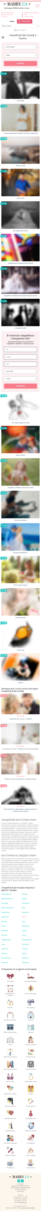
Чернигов (4, 962)
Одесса (24, 930)
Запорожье (26, 903)
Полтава (4, 935)
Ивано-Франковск (7, 908)
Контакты (20, 1191)
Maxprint (20, 682)
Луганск (4, 921)
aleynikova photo (20, 617)
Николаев (4, 930)
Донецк (24, 898)
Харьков (4, 953)
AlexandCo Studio (20, 328)
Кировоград (5, 912)
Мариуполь (26, 926)
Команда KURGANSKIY (20, 552)
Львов (3, 926)
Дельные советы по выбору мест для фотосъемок (20, 779)
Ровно (24, 935)
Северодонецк (6, 940)
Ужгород (25, 949)
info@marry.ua (22, 1202)
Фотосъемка (20, 716)
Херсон (24, 953)
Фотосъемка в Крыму (20, 585)
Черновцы (25, 962)
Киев (23, 908)
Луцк (23, 921)
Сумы (3, 944)
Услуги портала (20, 1189)
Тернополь (25, 944)
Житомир (4, 903)
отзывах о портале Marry (27, 1208)
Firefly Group (20, 650)
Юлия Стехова (20, 455)
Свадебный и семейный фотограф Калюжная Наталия (20, 296)
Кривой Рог (5, 917)
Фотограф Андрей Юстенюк (20, 423)
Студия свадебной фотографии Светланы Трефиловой (20, 133)
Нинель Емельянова (20, 520)
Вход (12, 21)
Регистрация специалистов (20, 1187)
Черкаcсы (25, 958)
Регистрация (25, 21)
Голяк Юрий (20, 101)
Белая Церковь (6, 894)
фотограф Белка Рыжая (20, 231)
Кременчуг (25, 912)
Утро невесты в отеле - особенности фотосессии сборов (20, 749)
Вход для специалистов (20, 1186)
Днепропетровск (7, 898)
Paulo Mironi (20, 198)
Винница (25, 894)
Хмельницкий (6, 958)
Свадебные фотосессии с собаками (20, 719)
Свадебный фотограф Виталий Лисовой (20, 263)
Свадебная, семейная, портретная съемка (20, 487)
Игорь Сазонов (20, 165)
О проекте (20, 1184)
